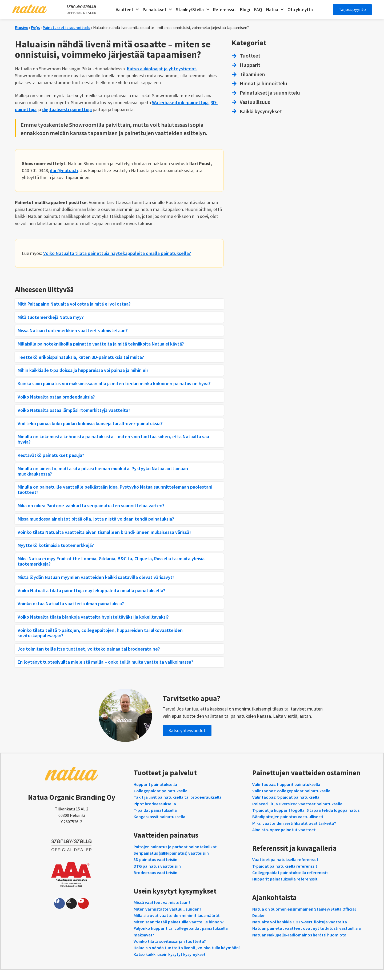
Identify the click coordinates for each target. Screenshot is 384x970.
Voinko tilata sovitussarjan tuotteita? (170, 941)
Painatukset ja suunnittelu (66, 27)
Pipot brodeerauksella (155, 803)
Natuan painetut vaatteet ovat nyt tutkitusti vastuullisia (306, 928)
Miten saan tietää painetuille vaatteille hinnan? (179, 921)
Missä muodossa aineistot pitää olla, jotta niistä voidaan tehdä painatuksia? (96, 519)
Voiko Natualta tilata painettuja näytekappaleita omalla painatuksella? (117, 253)
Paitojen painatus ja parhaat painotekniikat (175, 846)
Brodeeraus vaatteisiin (155, 872)
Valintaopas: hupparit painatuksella (286, 784)
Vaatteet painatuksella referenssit (285, 859)
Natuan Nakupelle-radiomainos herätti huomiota (299, 934)
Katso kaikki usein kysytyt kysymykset (170, 954)
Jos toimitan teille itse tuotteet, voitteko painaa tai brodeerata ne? (89, 649)
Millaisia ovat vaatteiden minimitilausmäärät (177, 915)
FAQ (257, 10)
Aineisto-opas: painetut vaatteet (284, 829)
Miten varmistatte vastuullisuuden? (167, 909)
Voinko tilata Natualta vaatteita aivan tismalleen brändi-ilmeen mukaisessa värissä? (104, 532)
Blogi (244, 10)
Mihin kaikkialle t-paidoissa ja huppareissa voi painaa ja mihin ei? (83, 370)
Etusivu (21, 27)
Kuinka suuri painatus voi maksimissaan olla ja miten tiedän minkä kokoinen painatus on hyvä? (114, 383)
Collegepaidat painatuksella (160, 790)
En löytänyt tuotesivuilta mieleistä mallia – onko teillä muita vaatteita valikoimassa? (105, 662)
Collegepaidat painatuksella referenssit (290, 872)
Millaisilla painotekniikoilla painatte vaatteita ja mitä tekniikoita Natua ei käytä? (101, 344)
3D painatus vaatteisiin (155, 859)
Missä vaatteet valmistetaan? (162, 902)
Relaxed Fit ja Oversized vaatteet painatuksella (297, 803)
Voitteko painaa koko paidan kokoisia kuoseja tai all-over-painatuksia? (90, 423)
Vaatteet (126, 9)
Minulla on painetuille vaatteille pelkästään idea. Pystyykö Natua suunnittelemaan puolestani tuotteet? (115, 489)
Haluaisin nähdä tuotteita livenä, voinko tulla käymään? (187, 947)
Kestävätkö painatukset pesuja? (51, 455)
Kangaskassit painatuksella (159, 816)
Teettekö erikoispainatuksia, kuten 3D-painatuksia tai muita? (81, 357)
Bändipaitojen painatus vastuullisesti (287, 816)
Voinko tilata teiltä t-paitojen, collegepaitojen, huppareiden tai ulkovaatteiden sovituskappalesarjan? (100, 633)
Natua (274, 9)
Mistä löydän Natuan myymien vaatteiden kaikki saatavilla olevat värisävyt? (96, 577)
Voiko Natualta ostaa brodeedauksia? (56, 397)
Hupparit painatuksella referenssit (285, 879)
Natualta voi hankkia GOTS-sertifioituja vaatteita (299, 921)
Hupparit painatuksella (155, 784)
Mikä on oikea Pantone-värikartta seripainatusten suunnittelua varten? (91, 505)
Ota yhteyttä (299, 10)
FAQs (35, 27)
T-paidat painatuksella (155, 810)
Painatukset (156, 9)
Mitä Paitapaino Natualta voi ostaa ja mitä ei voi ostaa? (74, 304)
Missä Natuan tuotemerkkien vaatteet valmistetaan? (73, 330)
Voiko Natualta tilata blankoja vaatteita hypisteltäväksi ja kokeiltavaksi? (93, 617)
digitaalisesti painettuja (67, 109)
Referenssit (223, 10)
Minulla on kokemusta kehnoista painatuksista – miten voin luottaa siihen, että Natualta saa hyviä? (113, 439)
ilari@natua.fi (64, 170)
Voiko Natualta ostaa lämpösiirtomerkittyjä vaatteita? (74, 410)
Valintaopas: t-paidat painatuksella (285, 797)
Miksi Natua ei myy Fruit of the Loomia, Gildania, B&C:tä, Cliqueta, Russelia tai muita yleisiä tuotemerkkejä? (111, 561)
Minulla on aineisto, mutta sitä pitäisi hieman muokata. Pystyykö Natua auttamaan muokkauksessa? (103, 471)
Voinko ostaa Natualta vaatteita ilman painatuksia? (71, 603)
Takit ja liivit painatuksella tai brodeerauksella (178, 797)
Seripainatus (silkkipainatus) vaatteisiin (171, 853)
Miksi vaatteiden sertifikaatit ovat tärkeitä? (294, 823)
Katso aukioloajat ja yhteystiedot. (162, 69)
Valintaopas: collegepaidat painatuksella (291, 790)
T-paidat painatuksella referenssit (284, 866)
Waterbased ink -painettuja (180, 102)
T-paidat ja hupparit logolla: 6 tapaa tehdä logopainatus (305, 810)
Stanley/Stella (191, 9)
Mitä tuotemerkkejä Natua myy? (51, 317)
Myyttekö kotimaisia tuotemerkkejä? (56, 545)
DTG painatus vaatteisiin (157, 866)
